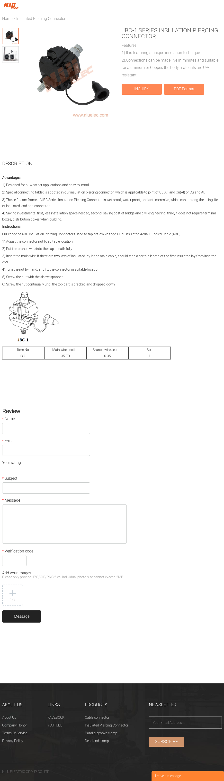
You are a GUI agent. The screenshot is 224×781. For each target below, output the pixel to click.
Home (7, 19)
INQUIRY (141, 89)
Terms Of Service (14, 733)
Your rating (11, 463)
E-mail (9, 441)
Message (11, 500)
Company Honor (14, 725)
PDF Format (184, 89)
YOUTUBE (55, 725)
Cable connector (97, 717)
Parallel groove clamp (101, 733)
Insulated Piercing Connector (40, 19)
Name (8, 419)
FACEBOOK (56, 717)
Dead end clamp (97, 741)
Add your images (63, 575)
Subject (9, 479)
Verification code (17, 551)
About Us (9, 717)
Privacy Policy (12, 741)
